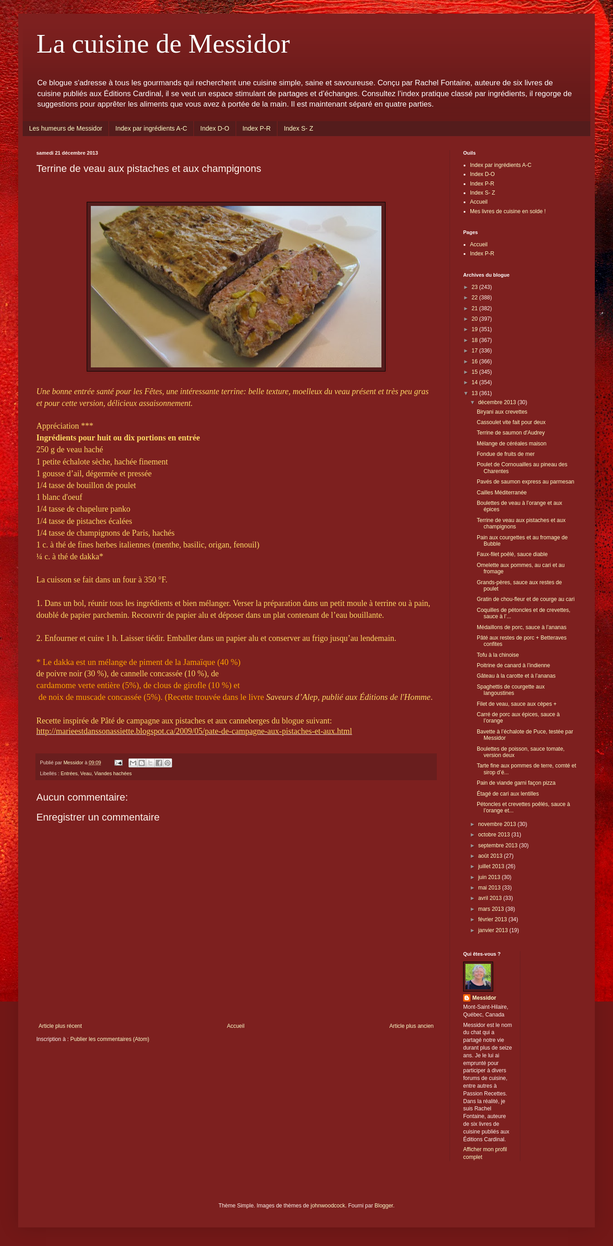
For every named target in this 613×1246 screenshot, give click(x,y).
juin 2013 (490, 877)
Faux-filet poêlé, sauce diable (512, 554)
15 (476, 372)
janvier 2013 (493, 930)
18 (476, 340)
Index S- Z (298, 128)
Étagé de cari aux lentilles (508, 794)
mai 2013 (490, 887)
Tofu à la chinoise (498, 655)
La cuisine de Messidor (163, 44)
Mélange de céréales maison (511, 443)
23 (476, 287)
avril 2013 (490, 898)
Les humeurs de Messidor (65, 128)
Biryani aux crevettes (502, 412)
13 (476, 393)
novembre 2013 (498, 824)
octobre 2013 (494, 834)
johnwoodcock (328, 1205)
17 (476, 350)
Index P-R (256, 128)
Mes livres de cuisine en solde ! (508, 211)
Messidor (484, 998)
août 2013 (491, 856)
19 (476, 329)
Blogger (384, 1205)
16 (476, 361)
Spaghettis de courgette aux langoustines (510, 690)
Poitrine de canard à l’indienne (513, 665)
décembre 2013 (498, 402)
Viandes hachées (113, 773)
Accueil (236, 1026)
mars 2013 (491, 909)
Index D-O (214, 128)
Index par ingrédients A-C (151, 128)
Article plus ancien (412, 1026)
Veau (86, 773)
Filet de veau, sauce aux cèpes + (517, 704)
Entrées (69, 773)
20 (476, 319)
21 (476, 308)
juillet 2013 (492, 866)
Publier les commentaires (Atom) (109, 1039)
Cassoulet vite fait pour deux (511, 422)
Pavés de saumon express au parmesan (525, 482)
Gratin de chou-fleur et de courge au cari (525, 599)
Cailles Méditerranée (502, 492)
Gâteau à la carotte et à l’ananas (516, 676)
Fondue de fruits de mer (505, 454)
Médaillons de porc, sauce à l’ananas (521, 627)
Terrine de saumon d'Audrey (511, 433)
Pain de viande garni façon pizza (516, 783)
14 (476, 382)
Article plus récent (60, 1026)
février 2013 (493, 919)
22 (476, 297)
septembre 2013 (498, 845)
